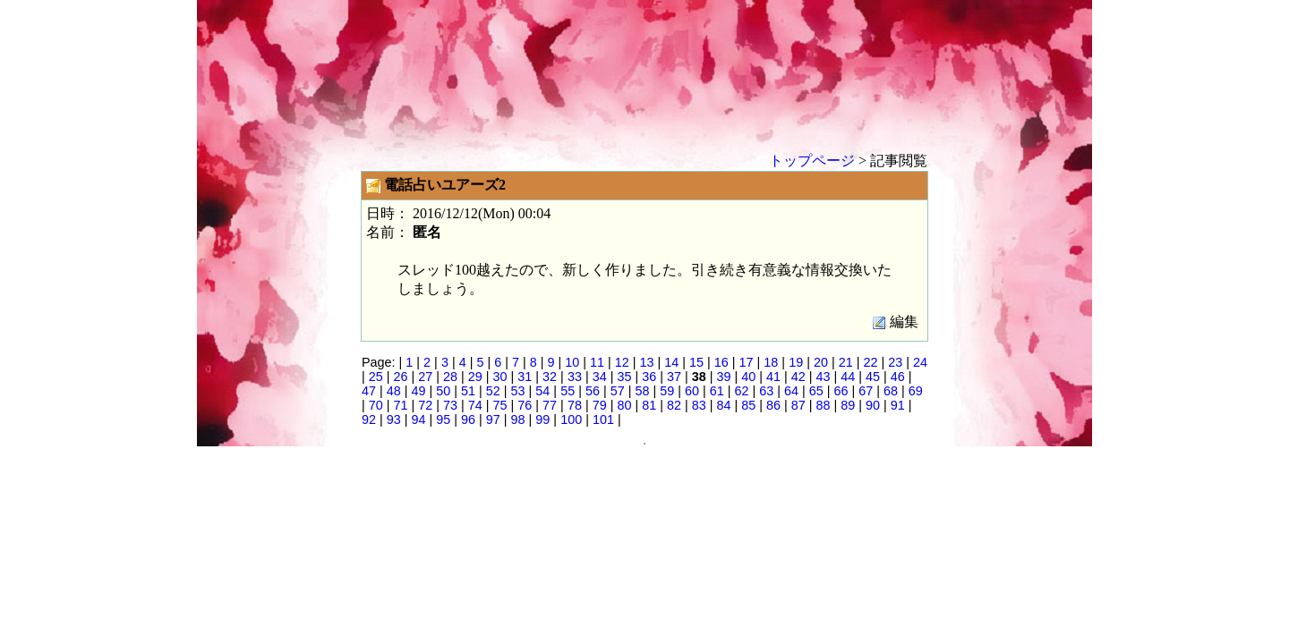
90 (873, 405)
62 (741, 391)
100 (571, 419)
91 (898, 405)
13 (647, 362)
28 (450, 376)
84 (723, 405)
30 (500, 376)
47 (369, 391)
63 (766, 391)
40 (748, 376)
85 (748, 405)
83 (699, 405)
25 (376, 376)
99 (542, 419)
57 (617, 391)
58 (642, 391)
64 (791, 391)
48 (394, 391)
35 (624, 376)
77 (549, 405)
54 (542, 391)
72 (425, 405)
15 (696, 362)
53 (518, 391)
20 (821, 362)
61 (717, 391)
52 (493, 391)
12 (622, 362)
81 (649, 405)
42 (798, 376)
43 (823, 376)
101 (603, 419)
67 (865, 391)
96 (468, 419)
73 (450, 405)
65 (816, 391)
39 (723, 376)
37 (674, 376)
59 (667, 391)
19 (796, 362)
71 (401, 405)
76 (524, 405)
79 (600, 405)
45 (873, 376)
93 (394, 419)
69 (916, 391)
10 (572, 362)
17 (746, 362)
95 (443, 419)
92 (369, 419)
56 (592, 391)
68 (891, 391)
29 (475, 376)
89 (848, 405)
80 (624, 405)
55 (567, 391)
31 (524, 376)
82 (674, 405)
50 (443, 391)
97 (493, 419)
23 (895, 362)
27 (425, 376)
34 (600, 376)
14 (671, 362)
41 (773, 376)
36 (649, 376)
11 (597, 362)
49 (419, 391)
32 (549, 376)
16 (721, 362)
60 (692, 391)
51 (468, 391)
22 (870, 362)
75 (500, 405)
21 (846, 362)
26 (401, 376)
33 (575, 376)
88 (823, 405)
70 (376, 405)
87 (798, 405)
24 (920, 362)
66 (841, 391)
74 (475, 405)
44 (848, 376)
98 (518, 419)
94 (419, 419)
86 (773, 405)
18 (771, 362)
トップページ (812, 160)
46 (898, 376)
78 (575, 405)
